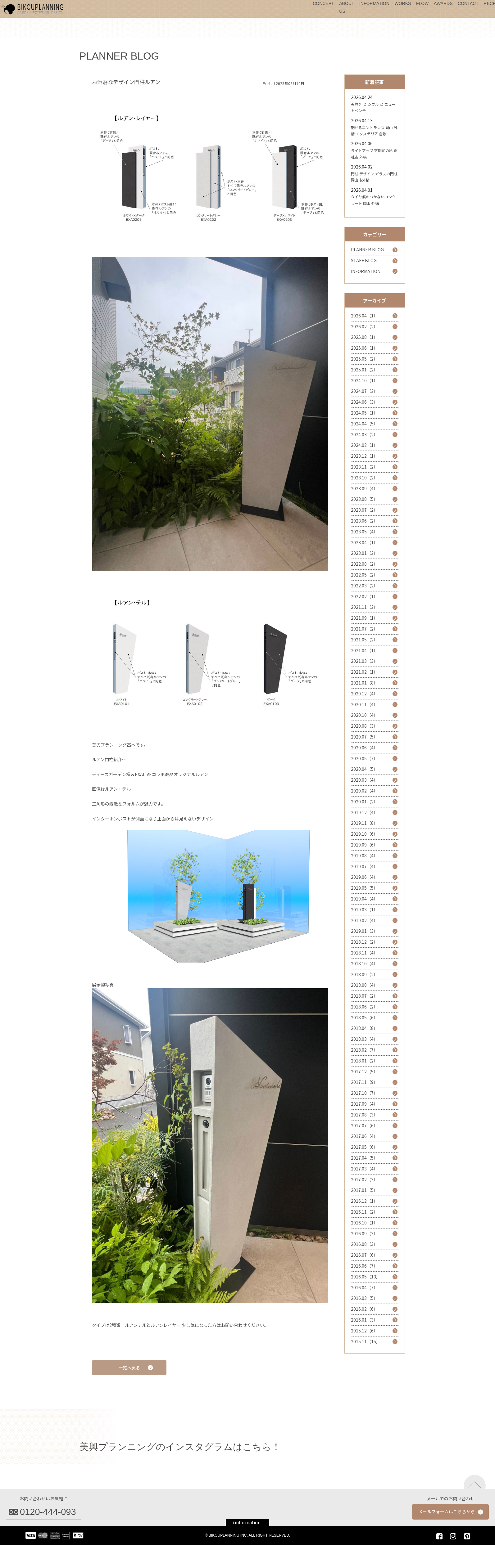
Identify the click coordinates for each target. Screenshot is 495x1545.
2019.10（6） (364, 834)
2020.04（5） (364, 769)
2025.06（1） (364, 348)
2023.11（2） (364, 467)
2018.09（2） (364, 974)
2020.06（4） (364, 747)
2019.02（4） (364, 920)
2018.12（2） (364, 942)
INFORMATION (374, 3)
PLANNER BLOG (367, 249)
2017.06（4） (364, 1136)
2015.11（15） (365, 1341)
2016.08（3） (364, 1244)
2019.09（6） (364, 845)
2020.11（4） (364, 704)
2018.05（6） (364, 1017)
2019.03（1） (364, 909)
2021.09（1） (364, 618)
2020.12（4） (364, 693)
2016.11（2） (364, 1212)
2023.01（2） (364, 553)
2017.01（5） (364, 1190)
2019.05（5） (364, 888)
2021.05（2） (364, 639)
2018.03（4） (364, 1039)
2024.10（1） (364, 380)
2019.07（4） (364, 866)
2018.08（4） (364, 985)
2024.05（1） (364, 413)
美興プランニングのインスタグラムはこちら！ (180, 1447)
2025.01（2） (364, 369)
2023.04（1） (364, 542)
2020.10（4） (364, 715)
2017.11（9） (364, 1082)
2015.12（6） (364, 1330)
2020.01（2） (364, 801)
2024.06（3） (364, 402)
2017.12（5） (364, 1071)
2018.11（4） (364, 953)
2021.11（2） (364, 607)
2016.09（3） (364, 1233)
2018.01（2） (364, 1061)
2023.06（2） (364, 521)
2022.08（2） (364, 564)
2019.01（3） (364, 931)
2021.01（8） (364, 683)
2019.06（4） (364, 877)
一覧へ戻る (129, 1367)
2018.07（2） (364, 996)
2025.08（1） (364, 337)
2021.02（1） (364, 672)
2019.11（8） (364, 823)
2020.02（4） (364, 791)
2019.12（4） (364, 812)
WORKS (402, 3)
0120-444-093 (48, 1512)
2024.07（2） (364, 391)
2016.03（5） (364, 1298)
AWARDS (443, 3)
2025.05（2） (364, 359)
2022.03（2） (364, 585)
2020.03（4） (364, 780)
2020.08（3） (364, 726)
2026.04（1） (364, 315)
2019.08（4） (364, 855)
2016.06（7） (364, 1266)
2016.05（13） (365, 1276)
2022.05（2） (364, 575)
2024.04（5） (364, 423)
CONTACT (468, 3)
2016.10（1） (364, 1222)
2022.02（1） (364, 596)
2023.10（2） (364, 477)
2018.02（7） (364, 1050)
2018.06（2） (364, 1007)
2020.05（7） (364, 758)
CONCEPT (323, 3)
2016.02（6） (364, 1309)
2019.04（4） (364, 899)
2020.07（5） (364, 737)
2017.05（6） (364, 1147)
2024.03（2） (364, 434)
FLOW (422, 3)
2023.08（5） (364, 499)
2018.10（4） (364, 963)
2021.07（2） (364, 629)
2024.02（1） (364, 445)
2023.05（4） (364, 531)
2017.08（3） (364, 1115)
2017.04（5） (364, 1158)
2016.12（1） (364, 1201)
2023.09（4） (364, 488)
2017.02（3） (364, 1179)
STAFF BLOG (364, 260)
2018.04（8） (364, 1028)
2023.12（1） (364, 456)
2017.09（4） (364, 1104)
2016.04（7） (364, 1287)
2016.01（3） (364, 1320)
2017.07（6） (364, 1125)
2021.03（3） (364, 661)
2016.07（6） (364, 1255)
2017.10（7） (364, 1093)
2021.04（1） (364, 650)
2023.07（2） (364, 510)
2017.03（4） (364, 1168)
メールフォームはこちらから (446, 1511)
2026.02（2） (364, 326)
